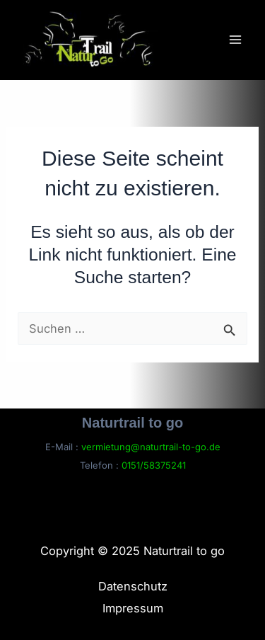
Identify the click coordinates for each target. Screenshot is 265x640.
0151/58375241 (154, 465)
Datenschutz (132, 586)
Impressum (132, 608)
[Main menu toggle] (235, 39)
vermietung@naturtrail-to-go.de (150, 446)
